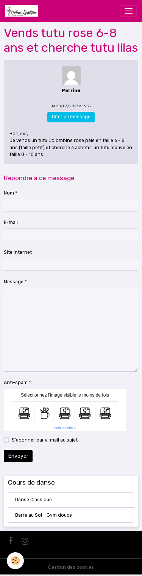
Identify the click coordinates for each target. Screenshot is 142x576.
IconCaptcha (63, 428)
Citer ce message (71, 116)
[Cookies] (15, 560)
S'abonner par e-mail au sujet (45, 440)
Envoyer (18, 456)
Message (13, 281)
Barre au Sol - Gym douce (43, 515)
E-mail (11, 222)
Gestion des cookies (71, 567)
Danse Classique (33, 499)
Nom (9, 193)
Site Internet (18, 252)
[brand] (23, 11)
